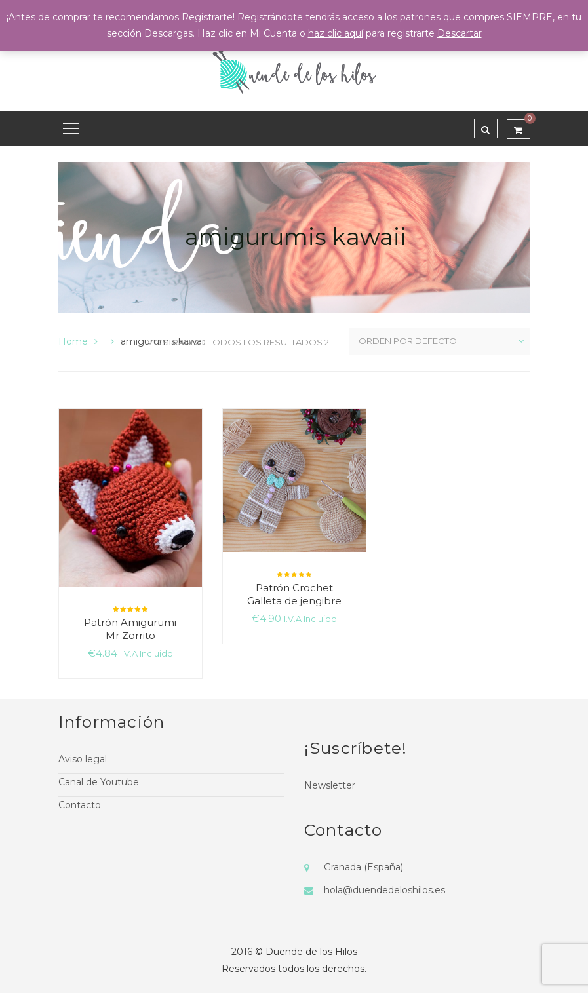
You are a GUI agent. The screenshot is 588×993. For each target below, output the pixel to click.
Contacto (79, 805)
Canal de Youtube (98, 782)
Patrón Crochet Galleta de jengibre (294, 594)
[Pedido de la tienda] (439, 341)
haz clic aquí (335, 33)
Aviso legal (82, 759)
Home (73, 341)
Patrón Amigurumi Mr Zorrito (130, 629)
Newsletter (329, 785)
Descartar (459, 33)
